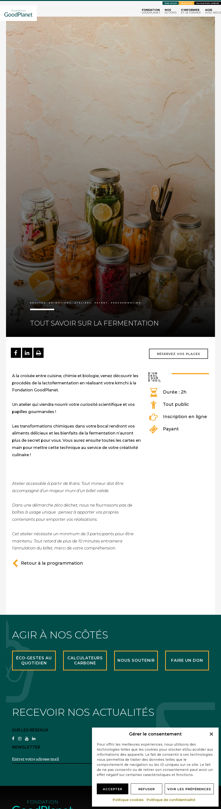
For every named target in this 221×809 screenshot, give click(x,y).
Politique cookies (128, 800)
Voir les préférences (189, 789)
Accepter (112, 789)
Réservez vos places (178, 354)
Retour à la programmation (47, 563)
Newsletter (186, 3)
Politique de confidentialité (171, 800)
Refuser (146, 789)
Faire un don (170, 3)
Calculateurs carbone (207, 3)
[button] (211, 734)
